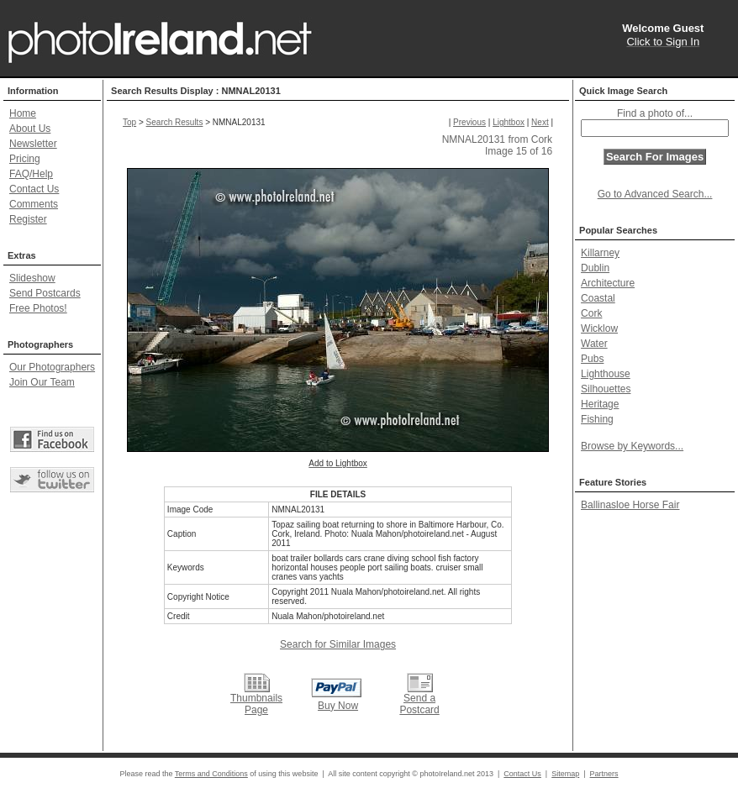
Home (22, 113)
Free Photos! (38, 308)
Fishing (597, 419)
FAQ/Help (31, 174)
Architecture (608, 283)
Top (129, 122)
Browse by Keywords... (632, 446)
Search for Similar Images (338, 644)
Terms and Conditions (211, 774)
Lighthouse (605, 374)
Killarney (600, 253)
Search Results (174, 122)
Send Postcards (45, 293)
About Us (29, 128)
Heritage (600, 404)
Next (540, 122)
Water (594, 343)
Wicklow (599, 328)
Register (28, 219)
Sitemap (565, 774)
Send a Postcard (419, 704)
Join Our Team (42, 382)
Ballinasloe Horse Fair (630, 505)
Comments (33, 204)
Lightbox (509, 122)
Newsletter (33, 144)
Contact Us (34, 189)
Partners (604, 774)
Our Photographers (52, 367)
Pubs (592, 359)
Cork (591, 313)
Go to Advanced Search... (655, 194)
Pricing (24, 159)
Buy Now (338, 706)
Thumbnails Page (256, 704)
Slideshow (32, 278)
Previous (469, 122)
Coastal (598, 298)
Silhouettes (605, 389)
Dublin (595, 268)
